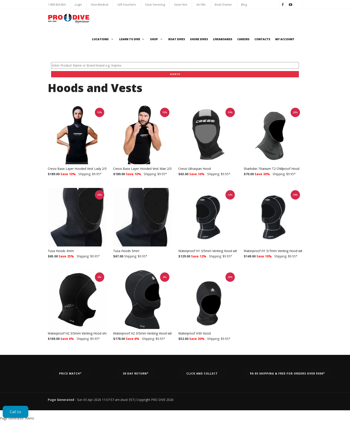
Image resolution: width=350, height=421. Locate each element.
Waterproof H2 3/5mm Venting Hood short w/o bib (84, 333)
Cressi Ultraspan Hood (194, 168)
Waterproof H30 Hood (194, 333)
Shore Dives (199, 39)
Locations (103, 39)
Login (78, 4)
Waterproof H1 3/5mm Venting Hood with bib (211, 251)
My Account (284, 39)
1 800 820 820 (57, 4)
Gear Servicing (155, 4)
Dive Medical (99, 4)
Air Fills (201, 4)
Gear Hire (180, 4)
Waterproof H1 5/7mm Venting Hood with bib (276, 251)
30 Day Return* (136, 373)
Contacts (262, 39)
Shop (156, 39)
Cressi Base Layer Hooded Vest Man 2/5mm (145, 168)
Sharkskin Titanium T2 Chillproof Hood (271, 168)
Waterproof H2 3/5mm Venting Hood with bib (146, 333)
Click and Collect (202, 373)
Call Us (15, 411)
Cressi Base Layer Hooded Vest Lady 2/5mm (80, 168)
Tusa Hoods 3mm (61, 251)
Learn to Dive (132, 39)
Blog (244, 4)
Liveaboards (222, 39)
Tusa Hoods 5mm (126, 251)
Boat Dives (176, 39)
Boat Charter (223, 4)
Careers (243, 39)
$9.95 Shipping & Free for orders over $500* (287, 373)
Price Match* (70, 373)
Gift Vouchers (126, 4)
